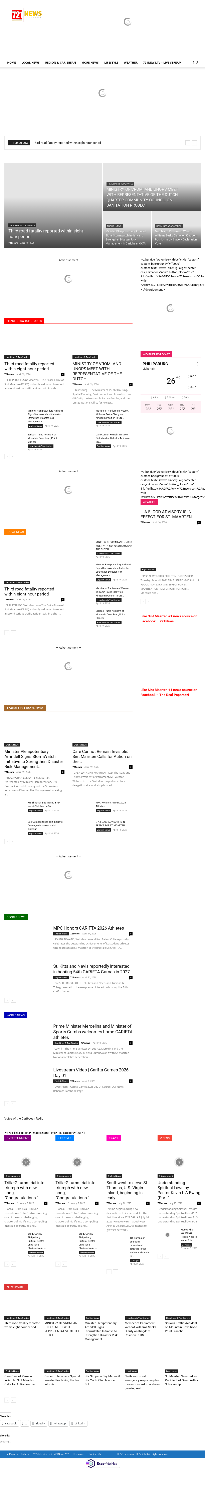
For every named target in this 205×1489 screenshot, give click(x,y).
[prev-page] (6, 456)
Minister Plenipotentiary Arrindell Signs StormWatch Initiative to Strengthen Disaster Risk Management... (33, 759)
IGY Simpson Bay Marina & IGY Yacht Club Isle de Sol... (102, 1380)
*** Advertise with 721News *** (51, 1454)
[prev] (187, 142)
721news (13, 242)
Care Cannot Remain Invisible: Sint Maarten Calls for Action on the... (113, 438)
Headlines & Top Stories (22, 225)
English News (114, 226)
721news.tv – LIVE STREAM (162, 62)
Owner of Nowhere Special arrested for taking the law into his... (62, 1380)
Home (11, 62)
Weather (131, 62)
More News (90, 62)
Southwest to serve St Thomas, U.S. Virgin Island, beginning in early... (127, 1190)
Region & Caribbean (60, 62)
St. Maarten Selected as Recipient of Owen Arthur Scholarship (181, 1380)
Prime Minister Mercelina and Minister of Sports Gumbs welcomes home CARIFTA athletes (93, 1032)
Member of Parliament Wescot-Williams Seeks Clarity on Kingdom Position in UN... (112, 414)
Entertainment (13, 1176)
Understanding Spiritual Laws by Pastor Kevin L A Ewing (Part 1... (179, 1190)
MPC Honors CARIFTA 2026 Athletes (88, 928)
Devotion (186, 1244)
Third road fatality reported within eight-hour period (67, 143)
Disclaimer (79, 1454)
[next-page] (13, 456)
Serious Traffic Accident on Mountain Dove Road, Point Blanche (42, 438)
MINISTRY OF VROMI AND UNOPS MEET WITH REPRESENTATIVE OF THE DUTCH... (97, 371)
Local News (30, 62)
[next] (194, 142)
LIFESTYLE (111, 62)
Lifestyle (135, 1260)
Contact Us (95, 1454)
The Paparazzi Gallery (16, 1454)
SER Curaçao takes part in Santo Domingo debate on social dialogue (45, 826)
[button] (196, 63)
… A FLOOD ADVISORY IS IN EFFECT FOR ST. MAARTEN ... (169, 514)
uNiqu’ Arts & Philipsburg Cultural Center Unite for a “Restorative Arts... (37, 1241)
